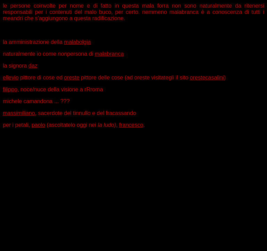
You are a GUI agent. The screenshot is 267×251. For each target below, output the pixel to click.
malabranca (109, 54)
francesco (131, 125)
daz (33, 66)
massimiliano (19, 113)
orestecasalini (207, 78)
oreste (71, 78)
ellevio (10, 78)
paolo (38, 125)
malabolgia (77, 42)
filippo (10, 89)
